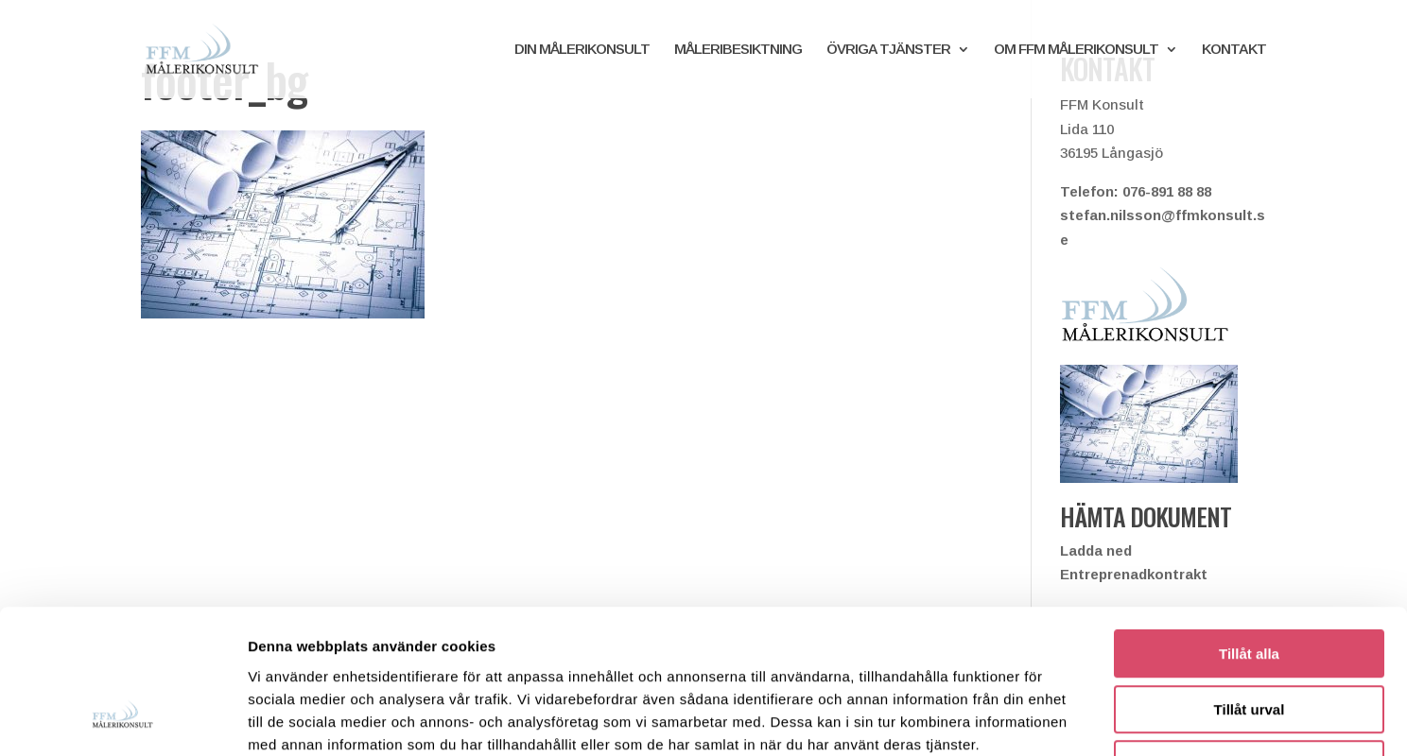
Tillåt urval (1249, 581)
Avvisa (1249, 635)
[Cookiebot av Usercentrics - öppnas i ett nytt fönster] (122, 719)
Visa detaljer (1027, 719)
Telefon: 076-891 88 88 (1135, 191)
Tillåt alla (1249, 525)
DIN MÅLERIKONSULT (582, 50)
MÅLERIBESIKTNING (738, 50)
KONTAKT (1234, 50)
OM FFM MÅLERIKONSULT (1076, 50)
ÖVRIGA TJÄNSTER (888, 50)
